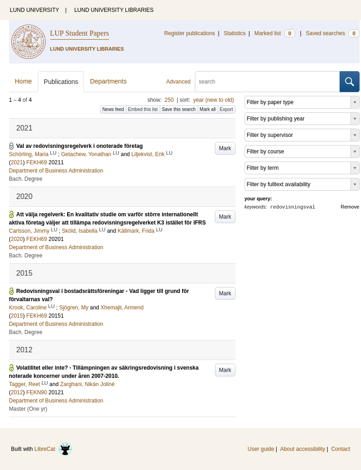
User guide (261, 449)
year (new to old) (213, 100)
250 (169, 100)
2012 (17, 392)
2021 (17, 162)
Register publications (189, 33)
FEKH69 (36, 162)
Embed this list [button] (143, 109)
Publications (61, 81)
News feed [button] (113, 109)
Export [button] (226, 109)
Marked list (274, 33)
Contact (340, 449)
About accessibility (302, 449)
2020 (17, 239)
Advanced (178, 81)
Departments (108, 81)
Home (23, 81)
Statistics (235, 33)
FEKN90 (36, 392)
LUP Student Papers (79, 33)
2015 (17, 316)
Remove (350, 206)
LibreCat (53, 449)
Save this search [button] (179, 109)
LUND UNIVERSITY (34, 10)
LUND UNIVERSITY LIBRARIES (114, 10)
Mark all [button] (208, 109)
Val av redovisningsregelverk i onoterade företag (79, 146)
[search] (267, 81)
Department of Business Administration (56, 170)
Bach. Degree (25, 179)
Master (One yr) (28, 409)
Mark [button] (225, 148)
